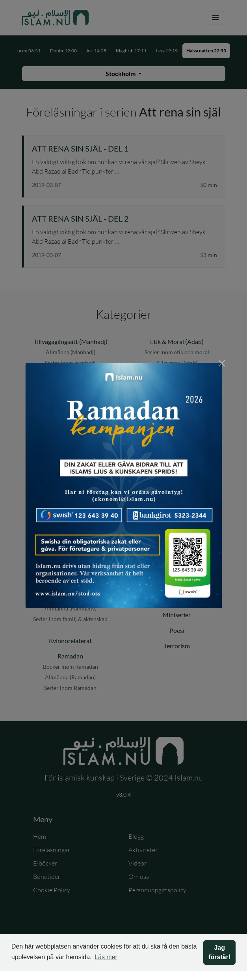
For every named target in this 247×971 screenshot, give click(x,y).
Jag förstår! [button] (219, 952)
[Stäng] (222, 363)
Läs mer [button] (106, 957)
